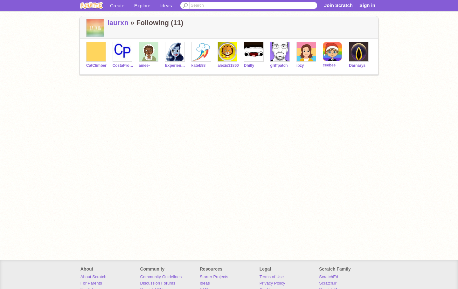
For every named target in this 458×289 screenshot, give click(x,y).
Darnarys (357, 65)
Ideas (166, 5)
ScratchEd (328, 276)
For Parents (91, 283)
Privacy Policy (272, 283)
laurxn (118, 23)
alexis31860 (228, 65)
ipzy (300, 65)
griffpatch (279, 65)
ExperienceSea (175, 65)
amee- (144, 65)
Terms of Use (272, 276)
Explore (142, 5)
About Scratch (93, 276)
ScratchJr (328, 283)
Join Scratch (338, 5)
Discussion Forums (157, 283)
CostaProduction (123, 65)
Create (117, 5)
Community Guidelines (161, 276)
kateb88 (198, 65)
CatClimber (96, 65)
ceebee (329, 65)
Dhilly (249, 65)
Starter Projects (214, 276)
